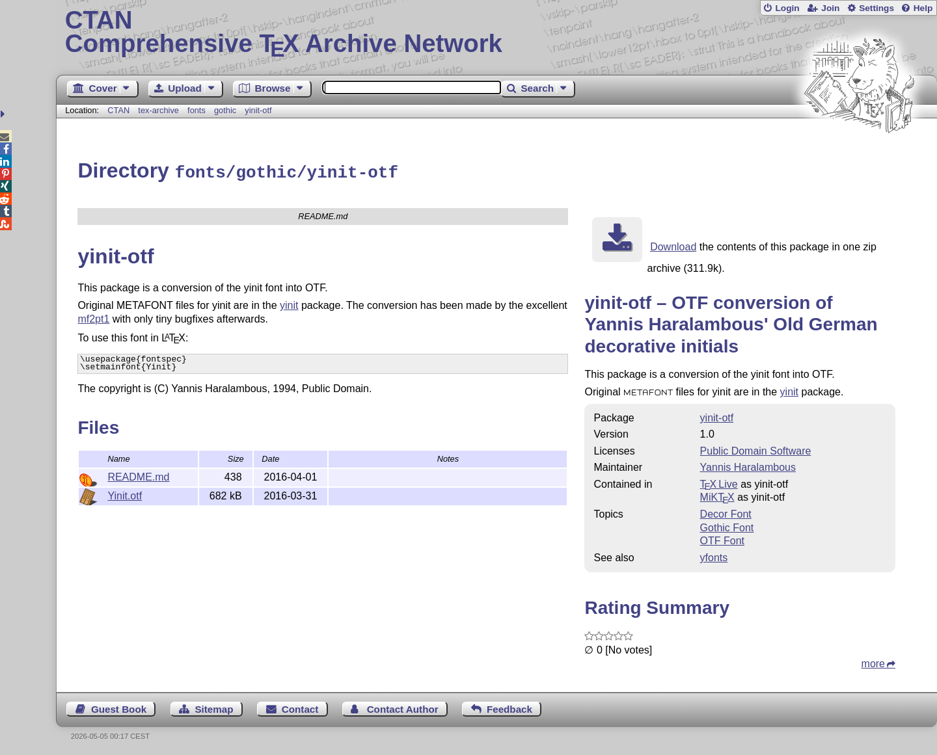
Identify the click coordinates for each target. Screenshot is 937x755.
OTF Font (722, 538)
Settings (876, 8)
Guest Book (118, 707)
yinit (289, 303)
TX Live (719, 482)
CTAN (118, 110)
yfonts (714, 555)
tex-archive (158, 110)
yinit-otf (258, 110)
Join (830, 8)
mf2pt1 (93, 317)
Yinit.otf (124, 493)
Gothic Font (727, 525)
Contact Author (403, 707)
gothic (225, 110)
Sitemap (214, 707)
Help (923, 8)
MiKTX (717, 495)
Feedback (509, 707)
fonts (196, 110)
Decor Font (726, 512)
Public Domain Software (755, 449)
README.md (138, 475)
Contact (300, 707)
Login (787, 8)
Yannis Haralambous (748, 465)
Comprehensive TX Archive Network (497, 32)
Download (673, 244)
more (873, 661)
